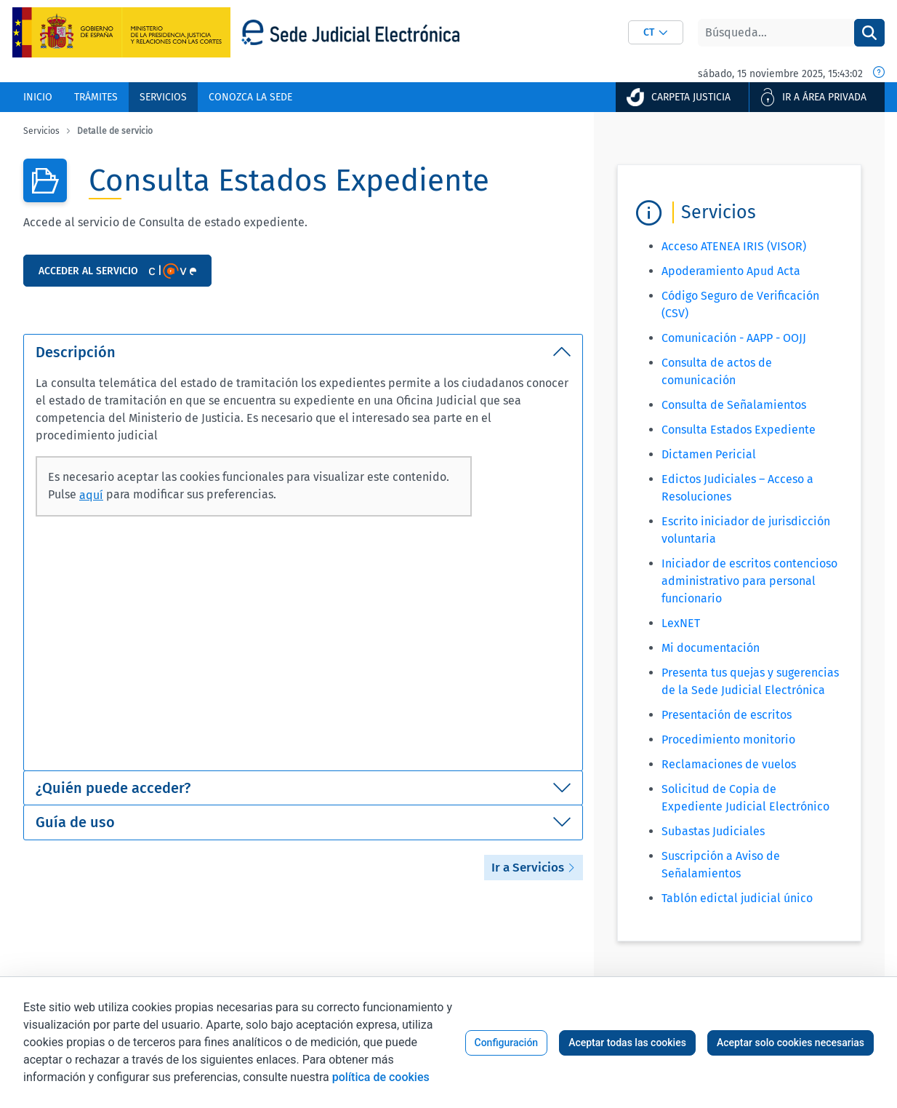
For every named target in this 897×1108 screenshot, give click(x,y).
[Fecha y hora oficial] (879, 73)
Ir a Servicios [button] (533, 867)
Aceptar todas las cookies (627, 1042)
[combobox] (655, 32)
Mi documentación (710, 648)
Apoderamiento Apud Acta (730, 271)
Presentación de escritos (726, 715)
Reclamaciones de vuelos (728, 764)
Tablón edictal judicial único (737, 898)
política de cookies (381, 1077)
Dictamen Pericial (708, 454)
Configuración (507, 1042)
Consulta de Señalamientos (733, 405)
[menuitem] (37, 97)
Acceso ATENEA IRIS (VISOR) (733, 246)
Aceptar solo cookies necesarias (790, 1042)
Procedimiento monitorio (728, 739)
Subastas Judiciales (713, 831)
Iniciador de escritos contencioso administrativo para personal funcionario (749, 581)
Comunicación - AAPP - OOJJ (733, 338)
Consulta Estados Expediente (738, 430)
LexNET (680, 623)
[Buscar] (776, 33)
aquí (91, 495)
